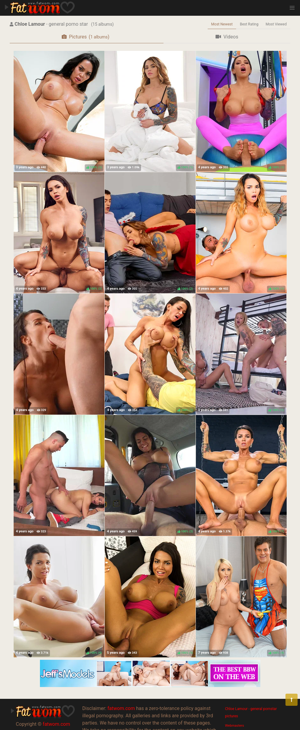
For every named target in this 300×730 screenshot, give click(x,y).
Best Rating (249, 24)
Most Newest (222, 24)
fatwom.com (56, 724)
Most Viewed (276, 24)
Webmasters (234, 726)
